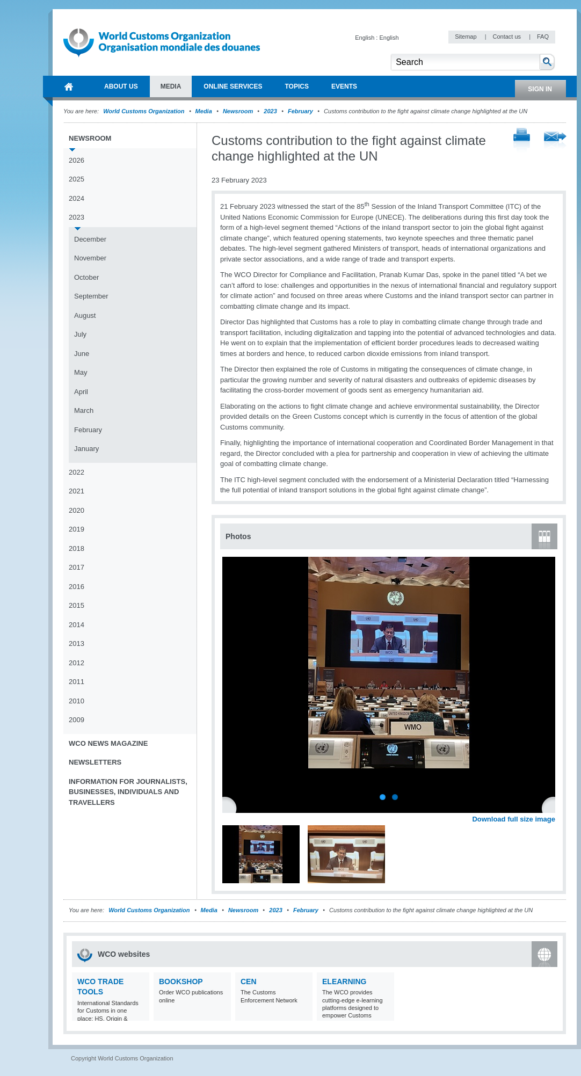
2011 (76, 682)
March (83, 410)
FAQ (543, 36)
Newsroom (238, 111)
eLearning (344, 981)
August (85, 315)
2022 (76, 472)
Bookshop (181, 981)
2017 (76, 567)
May (81, 372)
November (90, 258)
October (86, 277)
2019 (76, 529)
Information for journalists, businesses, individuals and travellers (128, 791)
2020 (76, 510)
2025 (76, 179)
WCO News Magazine (108, 743)
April (81, 392)
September (91, 296)
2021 (76, 491)
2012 (76, 663)
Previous (231, 807)
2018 (76, 548)
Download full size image (513, 819)
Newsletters (95, 762)
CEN (249, 981)
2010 (76, 701)
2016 (76, 587)
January (86, 449)
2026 (76, 160)
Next (553, 807)
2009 (76, 720)
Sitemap (466, 36)
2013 (76, 643)
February (300, 111)
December (90, 239)
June (81, 354)
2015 (76, 605)
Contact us (507, 36)
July (80, 334)
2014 (76, 625)
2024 (76, 198)
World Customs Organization (144, 111)
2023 (270, 111)
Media (203, 111)
